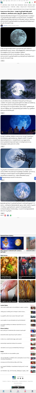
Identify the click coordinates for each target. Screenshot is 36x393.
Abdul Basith (5, 25)
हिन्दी (1, 0)
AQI (27, 2)
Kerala (9, 4)
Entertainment (20, 4)
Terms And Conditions (18, 383)
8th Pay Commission (31, 6)
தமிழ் (22, 0)
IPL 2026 (12, 4)
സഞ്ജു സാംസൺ (23, 6)
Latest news (4, 4)
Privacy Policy (30, 381)
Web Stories (4, 255)
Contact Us (5, 381)
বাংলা (17, 0)
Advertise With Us (15, 381)
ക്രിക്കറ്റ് (17, 6)
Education (30, 4)
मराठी (11, 0)
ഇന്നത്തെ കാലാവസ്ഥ (6, 6)
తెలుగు (9, 0)
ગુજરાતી (14, 0)
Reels (2, 351)
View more (32, 255)
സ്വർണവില (13, 6)
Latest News (4, 305)
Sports (34, 4)
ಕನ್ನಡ (6, 0)
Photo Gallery (9, 9)
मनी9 (24, 0)
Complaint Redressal (23, 381)
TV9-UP (27, 0)
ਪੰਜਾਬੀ (19, 0)
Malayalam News (4, 9)
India (16, 4)
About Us (9, 381)
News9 (4, 0)
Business (25, 4)
